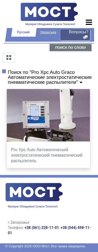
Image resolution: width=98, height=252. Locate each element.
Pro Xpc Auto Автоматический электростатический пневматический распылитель (47, 155)
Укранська (48, 32)
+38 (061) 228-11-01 (42, 228)
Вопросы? (78, 35)
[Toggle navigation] (89, 22)
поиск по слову (70, 48)
